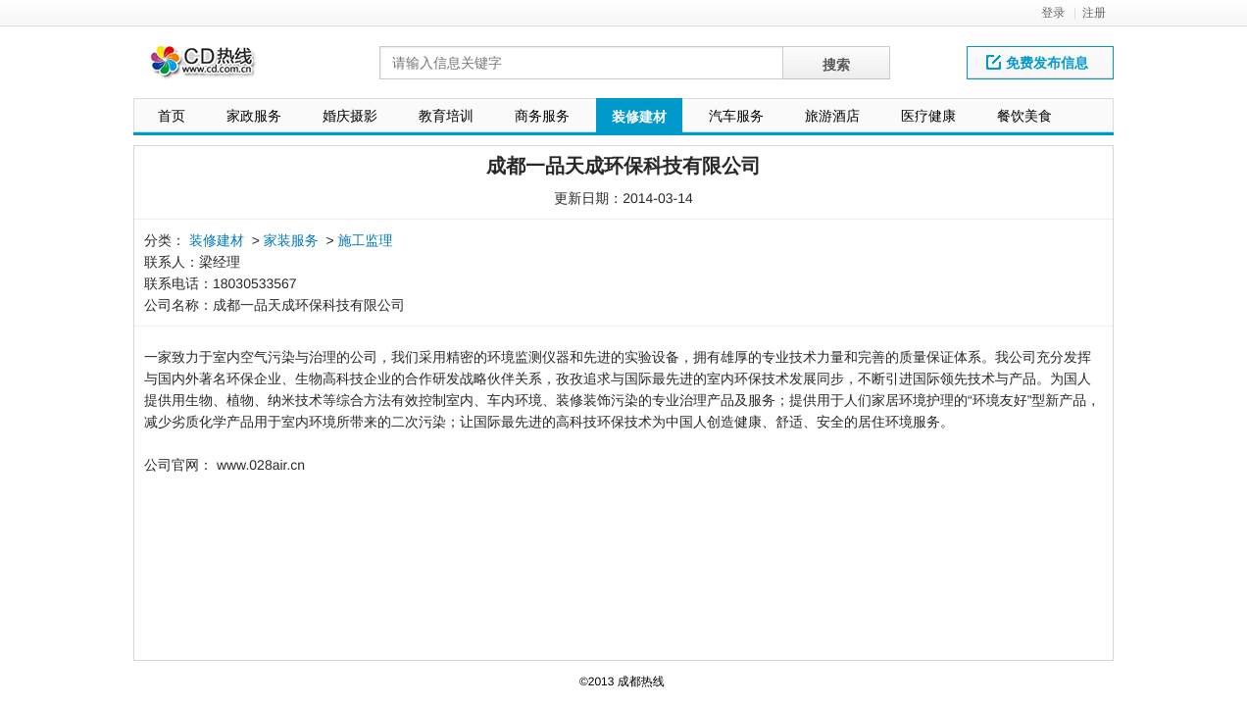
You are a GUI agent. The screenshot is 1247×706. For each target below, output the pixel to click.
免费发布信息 (1037, 63)
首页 (171, 116)
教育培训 (446, 116)
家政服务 (253, 116)
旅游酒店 (832, 116)
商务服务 (542, 116)
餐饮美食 (1024, 116)
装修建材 (639, 117)
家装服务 (291, 240)
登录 (1053, 13)
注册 (1094, 13)
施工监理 (365, 240)
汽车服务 (736, 116)
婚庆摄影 (350, 116)
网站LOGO (214, 67)
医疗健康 (928, 116)
